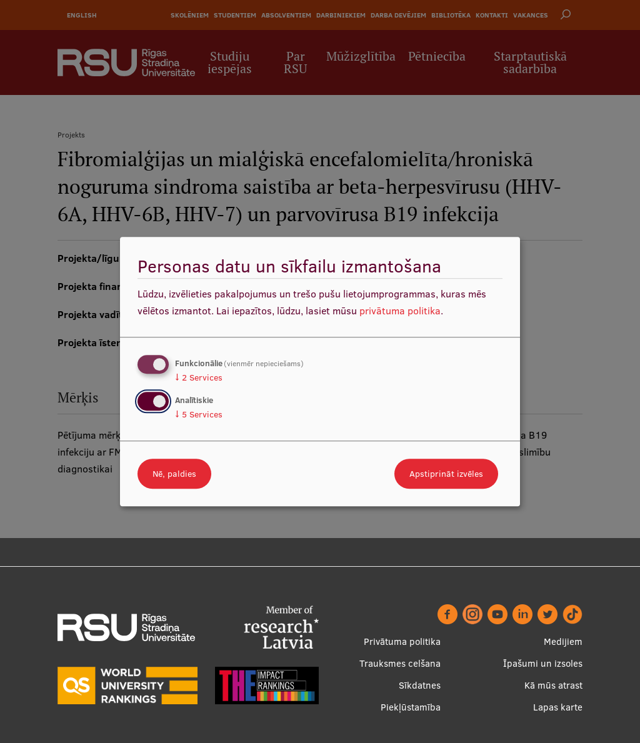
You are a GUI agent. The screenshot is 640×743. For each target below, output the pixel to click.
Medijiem (563, 641)
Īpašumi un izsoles (542, 663)
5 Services (198, 414)
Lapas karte (557, 707)
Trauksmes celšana (400, 663)
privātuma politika (400, 310)
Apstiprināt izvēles (446, 473)
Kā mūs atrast (553, 685)
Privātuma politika (402, 641)
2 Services (198, 377)
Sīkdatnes (420, 685)
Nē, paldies (174, 473)
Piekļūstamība (411, 707)
